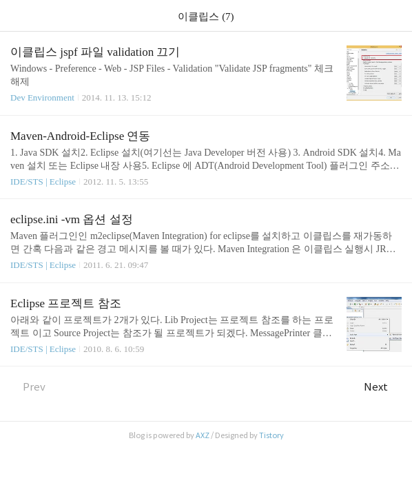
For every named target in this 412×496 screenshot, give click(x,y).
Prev (27, 386)
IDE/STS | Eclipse (43, 181)
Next (383, 386)
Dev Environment (42, 97)
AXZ (202, 435)
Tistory (271, 435)
